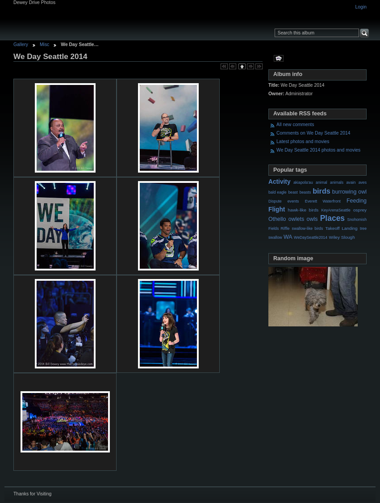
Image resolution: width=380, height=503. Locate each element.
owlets (296, 219)
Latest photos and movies (302, 141)
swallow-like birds (307, 228)
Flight (276, 209)
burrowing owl (349, 192)
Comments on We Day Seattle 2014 (313, 133)
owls (311, 219)
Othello (277, 219)
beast (292, 192)
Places (332, 218)
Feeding (357, 201)
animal (321, 182)
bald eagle (277, 192)
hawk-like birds (303, 209)
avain (350, 182)
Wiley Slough (342, 237)
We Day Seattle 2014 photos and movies (318, 150)
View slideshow (278, 58)
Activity (279, 181)
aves (363, 182)
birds (321, 191)
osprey (360, 209)
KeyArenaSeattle (335, 210)
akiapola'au (303, 182)
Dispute (275, 201)
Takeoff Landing (342, 228)
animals (336, 182)
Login (361, 6)
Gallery (20, 44)
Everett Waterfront (323, 201)
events (293, 201)
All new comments (295, 124)
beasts (305, 192)
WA (288, 237)
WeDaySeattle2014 (310, 237)
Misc (44, 44)
